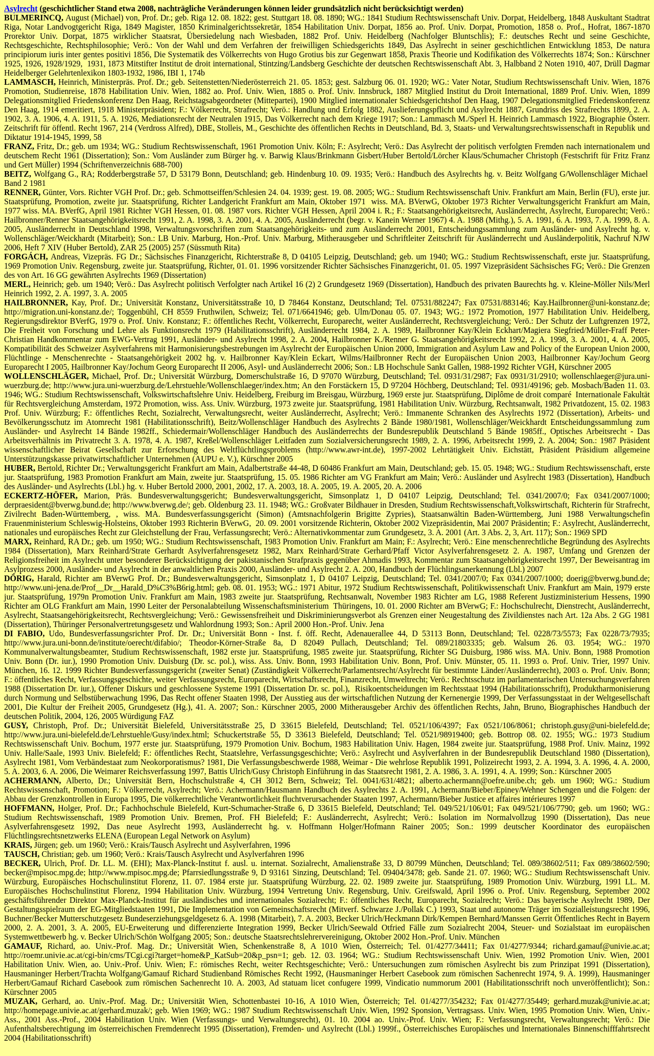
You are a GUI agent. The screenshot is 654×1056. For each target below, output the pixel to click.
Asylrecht (20, 8)
